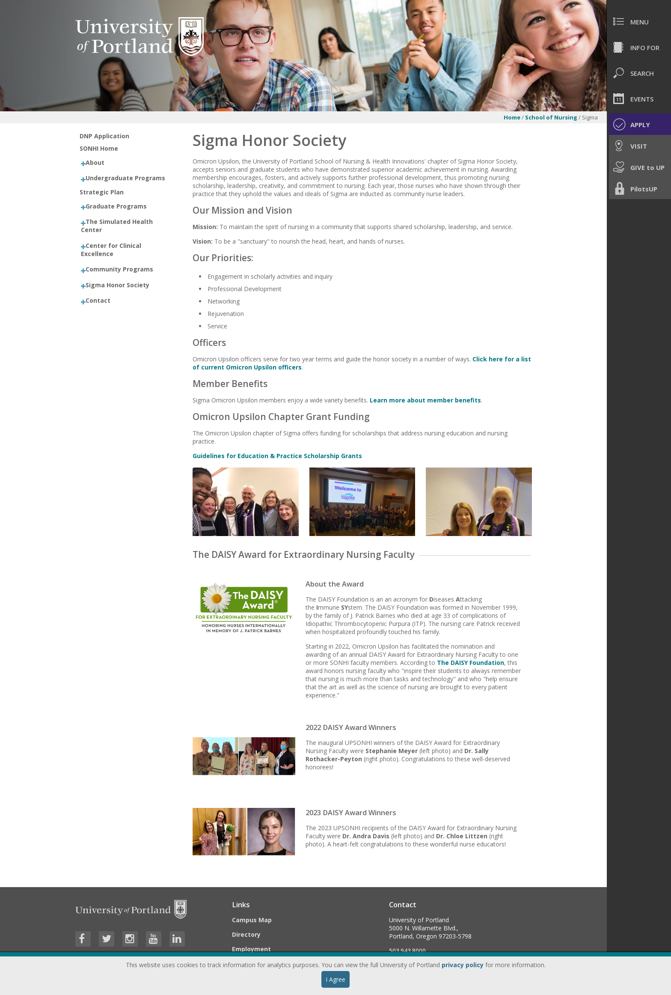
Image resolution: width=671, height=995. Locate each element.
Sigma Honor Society (117, 285)
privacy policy (463, 965)
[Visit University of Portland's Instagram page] (130, 939)
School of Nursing (551, 117)
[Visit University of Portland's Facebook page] (83, 939)
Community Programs (119, 269)
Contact (98, 300)
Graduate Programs (116, 206)
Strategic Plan (102, 192)
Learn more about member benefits (425, 400)
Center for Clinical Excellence (111, 249)
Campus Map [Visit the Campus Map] (252, 920)
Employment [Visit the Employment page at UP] (251, 949)
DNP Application (104, 136)
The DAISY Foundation (470, 662)
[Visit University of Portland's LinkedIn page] (177, 939)
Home (512, 117)
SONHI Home (99, 148)
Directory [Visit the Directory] (246, 934)
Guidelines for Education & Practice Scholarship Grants (277, 456)
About (95, 162)
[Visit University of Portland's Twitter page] (106, 939)
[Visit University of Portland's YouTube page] (153, 939)
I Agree (335, 979)
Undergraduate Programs (125, 178)
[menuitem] (639, 21)
